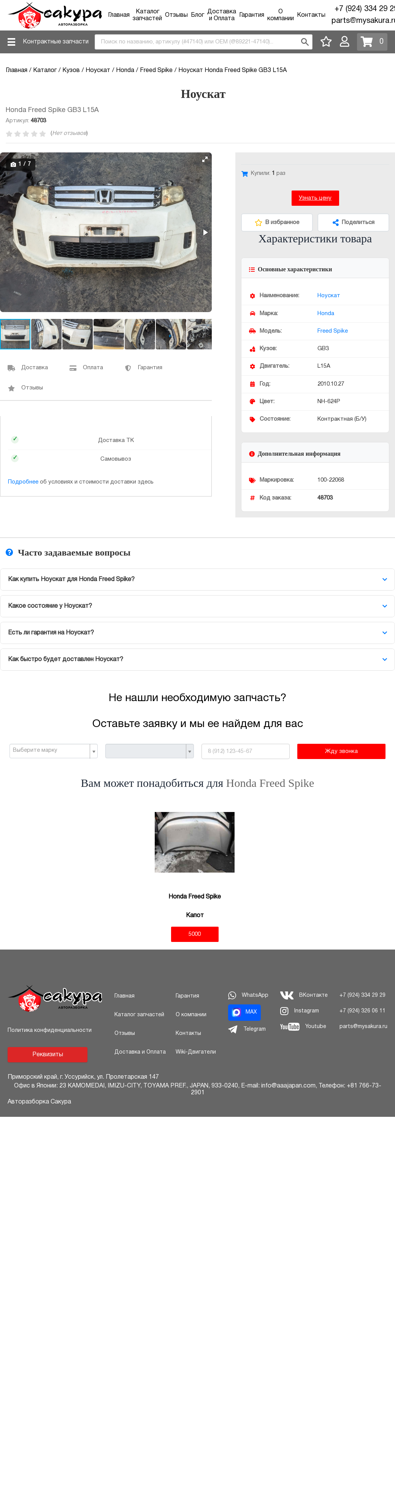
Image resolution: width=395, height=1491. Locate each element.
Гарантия (251, 15)
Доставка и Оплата (140, 1052)
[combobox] (204, 42)
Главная (119, 15)
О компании (191, 1014)
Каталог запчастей (139, 1014)
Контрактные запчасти (56, 42)
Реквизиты (47, 1054)
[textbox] (50, 750)
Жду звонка (341, 751)
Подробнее (23, 482)
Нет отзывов (69, 133)
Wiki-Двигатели (196, 1052)
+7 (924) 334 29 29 (362, 995)
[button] (205, 159)
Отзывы (176, 15)
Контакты (311, 15)
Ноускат (328, 295)
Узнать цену (315, 198)
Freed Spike (332, 331)
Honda (325, 313)
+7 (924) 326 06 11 (362, 1011)
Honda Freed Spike (270, 783)
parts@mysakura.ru (363, 1026)
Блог (197, 15)
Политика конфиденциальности (50, 1030)
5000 (195, 934)
